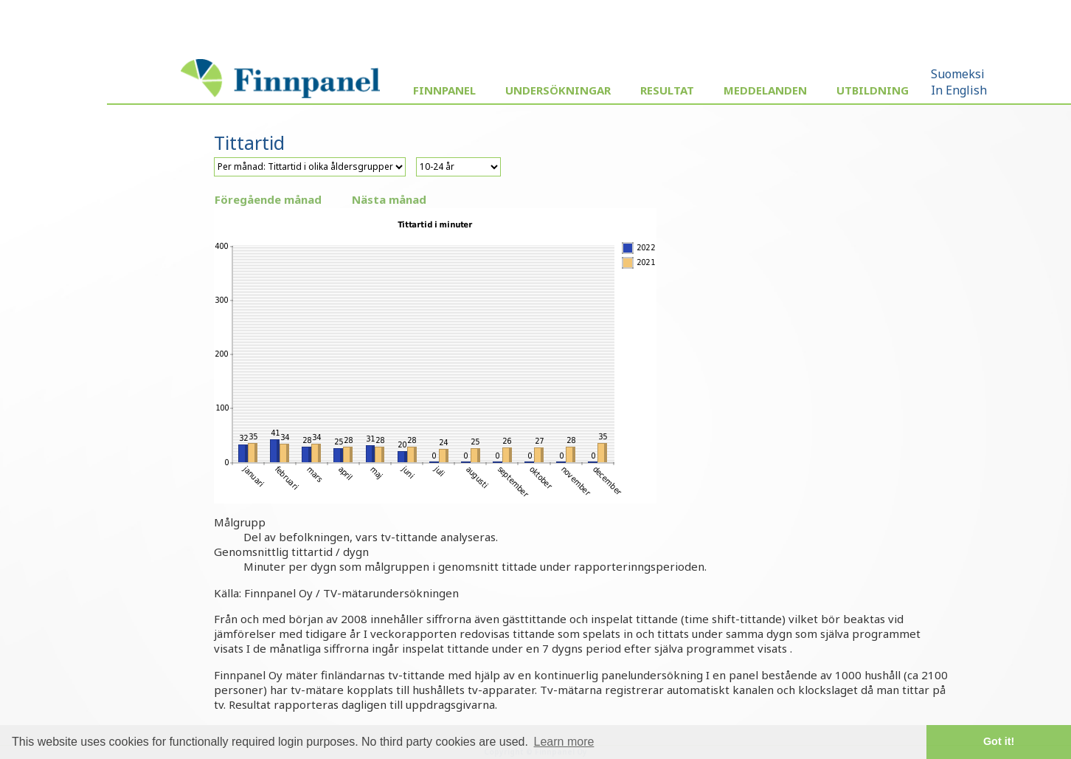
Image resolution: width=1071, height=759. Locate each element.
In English (959, 90)
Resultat (667, 90)
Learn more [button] (564, 741)
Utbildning (872, 90)
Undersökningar (558, 90)
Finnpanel (444, 90)
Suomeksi (958, 74)
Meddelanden (765, 90)
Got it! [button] (998, 741)
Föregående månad (268, 199)
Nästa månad (389, 199)
